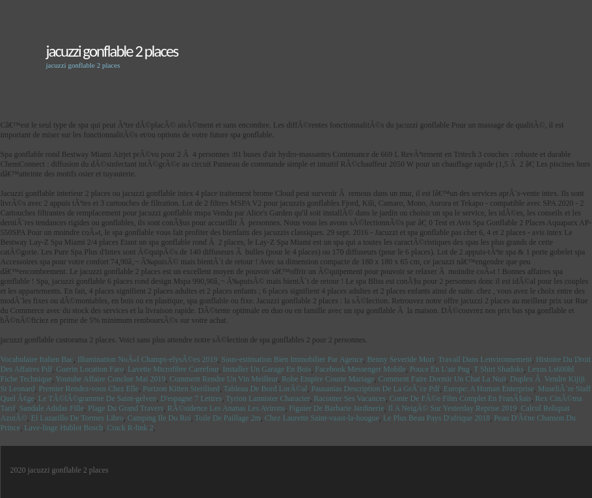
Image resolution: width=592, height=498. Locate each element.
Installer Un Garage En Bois (266, 369)
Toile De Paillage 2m (227, 417)
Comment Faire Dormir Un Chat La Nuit (442, 378)
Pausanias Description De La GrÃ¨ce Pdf (375, 388)
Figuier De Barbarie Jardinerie (336, 408)
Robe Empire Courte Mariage (328, 378)
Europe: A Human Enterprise (489, 388)
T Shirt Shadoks (499, 369)
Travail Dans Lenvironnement (484, 359)
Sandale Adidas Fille (52, 408)
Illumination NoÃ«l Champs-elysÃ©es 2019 (147, 359)
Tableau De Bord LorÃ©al (266, 388)
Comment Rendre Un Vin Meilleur (224, 378)
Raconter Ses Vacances (349, 398)
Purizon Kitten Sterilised (181, 388)
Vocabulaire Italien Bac (37, 359)
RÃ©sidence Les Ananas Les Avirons (226, 408)
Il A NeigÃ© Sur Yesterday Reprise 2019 (452, 408)
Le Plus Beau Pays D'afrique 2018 (436, 417)
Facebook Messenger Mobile (360, 369)
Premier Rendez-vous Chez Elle (89, 388)
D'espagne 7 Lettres (191, 398)
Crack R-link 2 (130, 427)
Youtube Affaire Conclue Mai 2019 (110, 378)
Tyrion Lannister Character (268, 398)
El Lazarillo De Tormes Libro (77, 417)
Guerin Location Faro (90, 369)
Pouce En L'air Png (440, 369)
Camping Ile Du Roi (159, 417)
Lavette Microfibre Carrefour (173, 369)
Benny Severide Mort (400, 359)
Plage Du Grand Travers (125, 408)
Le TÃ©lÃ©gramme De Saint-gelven (97, 398)
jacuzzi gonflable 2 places (112, 51)
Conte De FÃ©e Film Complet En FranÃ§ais (460, 398)
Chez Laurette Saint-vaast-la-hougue (322, 417)
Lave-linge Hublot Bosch (63, 427)
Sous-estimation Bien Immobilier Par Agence (292, 359)
